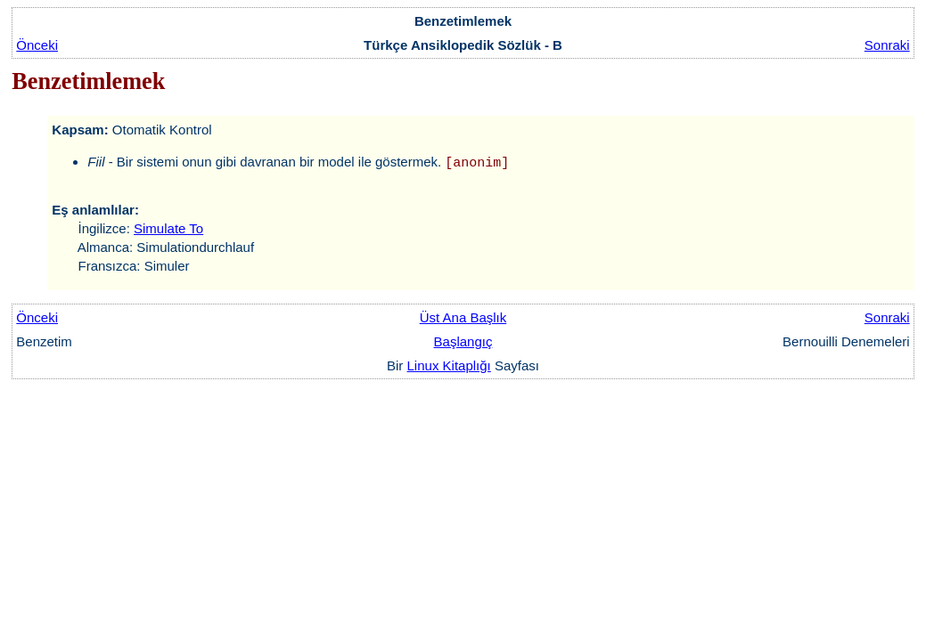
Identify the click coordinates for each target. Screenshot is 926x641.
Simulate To (168, 228)
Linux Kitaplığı (449, 365)
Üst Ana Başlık (463, 317)
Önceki (37, 45)
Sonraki (887, 45)
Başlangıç (463, 341)
